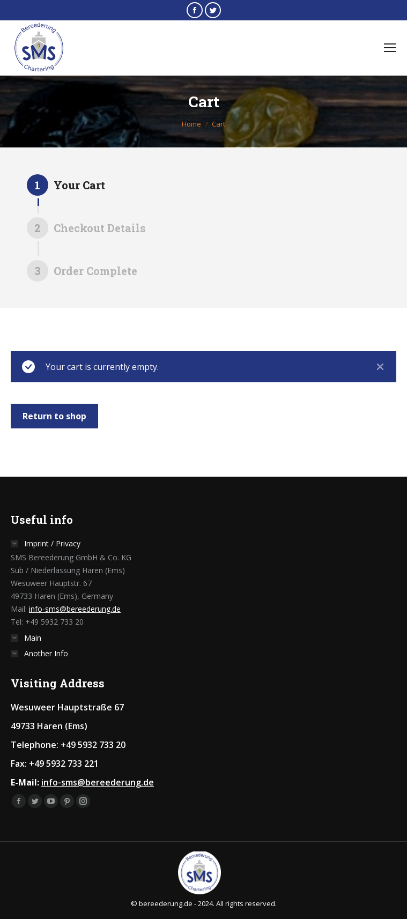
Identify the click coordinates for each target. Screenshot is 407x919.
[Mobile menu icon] (389, 47)
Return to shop (54, 416)
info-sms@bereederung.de (75, 609)
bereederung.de (166, 903)
